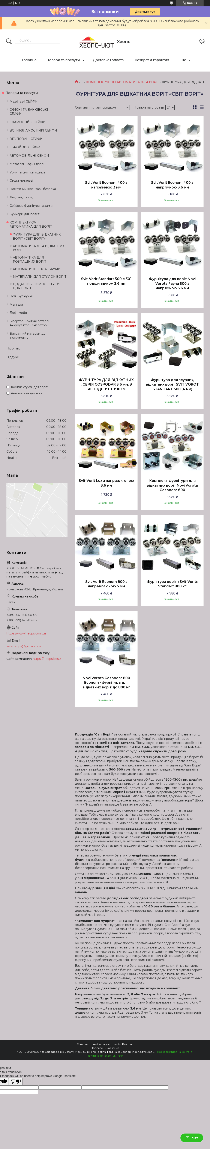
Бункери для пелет (24, 214)
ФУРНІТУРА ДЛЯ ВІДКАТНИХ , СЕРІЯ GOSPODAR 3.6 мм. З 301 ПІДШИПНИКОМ (106, 384)
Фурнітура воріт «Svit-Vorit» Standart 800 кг (172, 584)
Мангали (16, 304)
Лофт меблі (18, 313)
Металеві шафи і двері (27, 164)
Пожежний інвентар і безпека (33, 189)
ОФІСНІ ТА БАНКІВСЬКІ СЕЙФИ (29, 112)
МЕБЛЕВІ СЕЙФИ (24, 101)
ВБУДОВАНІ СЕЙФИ (26, 139)
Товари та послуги (64, 60)
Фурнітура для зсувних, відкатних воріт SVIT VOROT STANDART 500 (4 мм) (172, 384)
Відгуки (12, 357)
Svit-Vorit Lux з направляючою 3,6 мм (106, 483)
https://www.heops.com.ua (26, 633)
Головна (29, 60)
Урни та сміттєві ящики (27, 172)
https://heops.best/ (47, 659)
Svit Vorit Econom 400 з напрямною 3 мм (106, 185)
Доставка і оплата (108, 60)
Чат (192, 1138)
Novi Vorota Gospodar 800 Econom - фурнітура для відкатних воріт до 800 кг (106, 682)
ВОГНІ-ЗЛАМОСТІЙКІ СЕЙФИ (33, 130)
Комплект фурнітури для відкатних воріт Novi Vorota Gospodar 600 (172, 485)
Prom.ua (127, 1044)
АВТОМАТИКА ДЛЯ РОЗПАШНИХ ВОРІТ (29, 260)
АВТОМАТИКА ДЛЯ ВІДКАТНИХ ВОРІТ (38, 248)
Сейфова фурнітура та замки (32, 206)
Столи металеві (21, 180)
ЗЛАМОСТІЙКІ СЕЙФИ (28, 122)
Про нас (13, 348)
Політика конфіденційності (105, 1055)
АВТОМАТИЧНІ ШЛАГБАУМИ (37, 269)
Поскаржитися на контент (174, 1051)
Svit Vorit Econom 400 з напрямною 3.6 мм (172, 185)
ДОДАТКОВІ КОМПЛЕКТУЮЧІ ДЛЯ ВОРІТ (37, 286)
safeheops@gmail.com (23, 646)
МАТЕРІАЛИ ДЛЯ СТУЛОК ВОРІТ (39, 277)
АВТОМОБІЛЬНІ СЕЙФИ (29, 156)
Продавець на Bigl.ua (105, 1047)
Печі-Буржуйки (21, 296)
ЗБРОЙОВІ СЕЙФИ (25, 147)
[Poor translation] (15, 1081)
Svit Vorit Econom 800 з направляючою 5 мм (106, 584)
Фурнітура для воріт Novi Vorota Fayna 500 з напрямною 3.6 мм (172, 283)
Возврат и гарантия (152, 60)
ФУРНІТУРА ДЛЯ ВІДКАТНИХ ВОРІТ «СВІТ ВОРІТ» (37, 237)
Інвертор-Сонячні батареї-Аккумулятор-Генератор (30, 323)
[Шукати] (9, 42)
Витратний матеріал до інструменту (27, 336)
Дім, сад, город (21, 197)
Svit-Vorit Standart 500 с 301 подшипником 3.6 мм (106, 281)
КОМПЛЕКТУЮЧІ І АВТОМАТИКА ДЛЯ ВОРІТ (122, 82)
